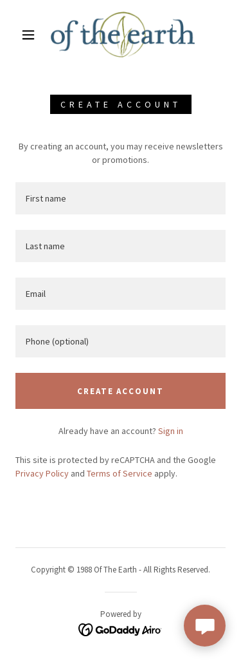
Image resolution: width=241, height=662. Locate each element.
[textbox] (120, 198)
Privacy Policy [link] (42, 473)
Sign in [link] (170, 431)
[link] (123, 34)
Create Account (120, 391)
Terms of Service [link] (119, 473)
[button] (28, 35)
